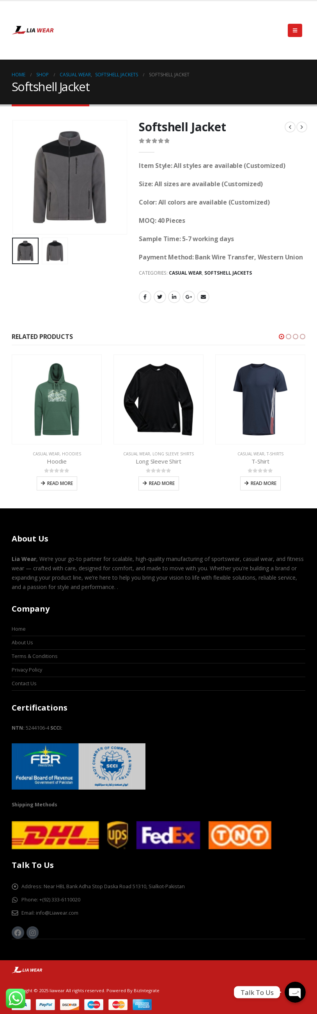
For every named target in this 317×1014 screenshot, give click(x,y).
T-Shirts (275, 454)
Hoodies (71, 454)
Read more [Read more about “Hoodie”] (60, 483)
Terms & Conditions (35, 656)
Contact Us (24, 683)
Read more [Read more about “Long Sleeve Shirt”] (162, 483)
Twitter (160, 297)
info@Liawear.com (57, 913)
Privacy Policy (27, 670)
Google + (188, 297)
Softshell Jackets (228, 273)
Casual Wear (185, 273)
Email (203, 297)
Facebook (145, 297)
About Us (22, 642)
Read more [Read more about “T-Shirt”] (263, 483)
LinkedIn (174, 297)
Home (19, 629)
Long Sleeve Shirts (173, 454)
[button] (281, 336)
